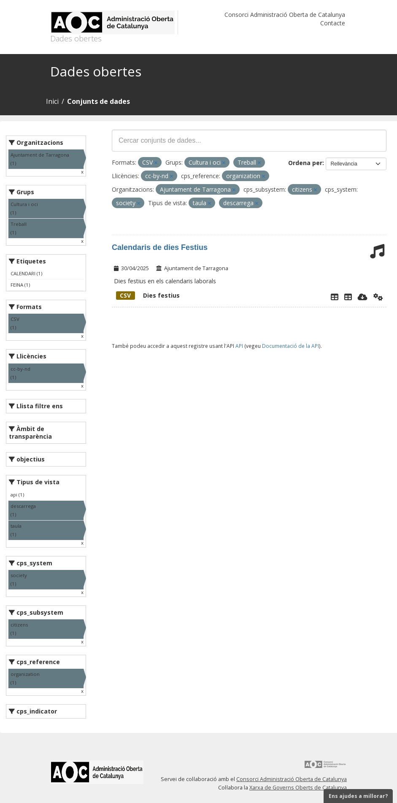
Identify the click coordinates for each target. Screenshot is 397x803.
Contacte (332, 23)
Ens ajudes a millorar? (358, 796)
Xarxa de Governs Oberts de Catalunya (298, 787)
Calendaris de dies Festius (160, 247)
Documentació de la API (290, 345)
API (239, 345)
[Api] (378, 296)
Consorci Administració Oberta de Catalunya (284, 15)
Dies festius (148, 295)
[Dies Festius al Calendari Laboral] (348, 296)
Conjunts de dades (98, 101)
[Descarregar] (362, 296)
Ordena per (305, 163)
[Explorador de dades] (334, 296)
